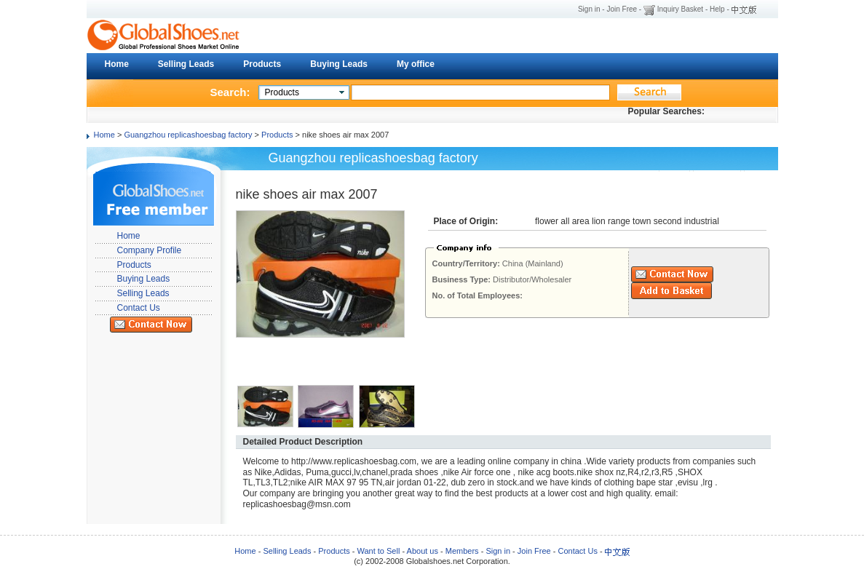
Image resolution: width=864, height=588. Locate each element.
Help (717, 9)
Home (117, 64)
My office (416, 64)
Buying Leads (339, 64)
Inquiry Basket (680, 9)
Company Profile (149, 250)
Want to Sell (378, 551)
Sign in (589, 9)
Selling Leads (186, 64)
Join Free (621, 9)
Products (262, 64)
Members (462, 551)
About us (422, 551)
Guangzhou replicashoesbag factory (188, 134)
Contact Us (138, 308)
